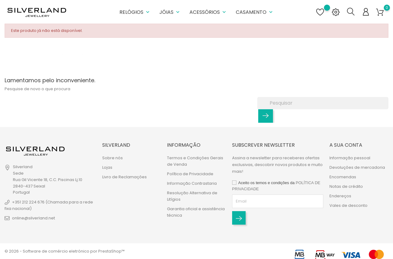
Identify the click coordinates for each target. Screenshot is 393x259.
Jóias (170, 12)
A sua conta (345, 145)
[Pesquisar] (322, 103)
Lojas (107, 167)
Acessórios (208, 12)
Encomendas (342, 177)
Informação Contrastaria (192, 183)
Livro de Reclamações (124, 177)
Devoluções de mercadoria (357, 167)
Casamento (255, 12)
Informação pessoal (349, 158)
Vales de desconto (348, 205)
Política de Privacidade (190, 174)
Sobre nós (112, 158)
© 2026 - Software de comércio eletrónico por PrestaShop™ (65, 251)
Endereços (340, 196)
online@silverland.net (33, 218)
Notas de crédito (346, 186)
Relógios (135, 12)
